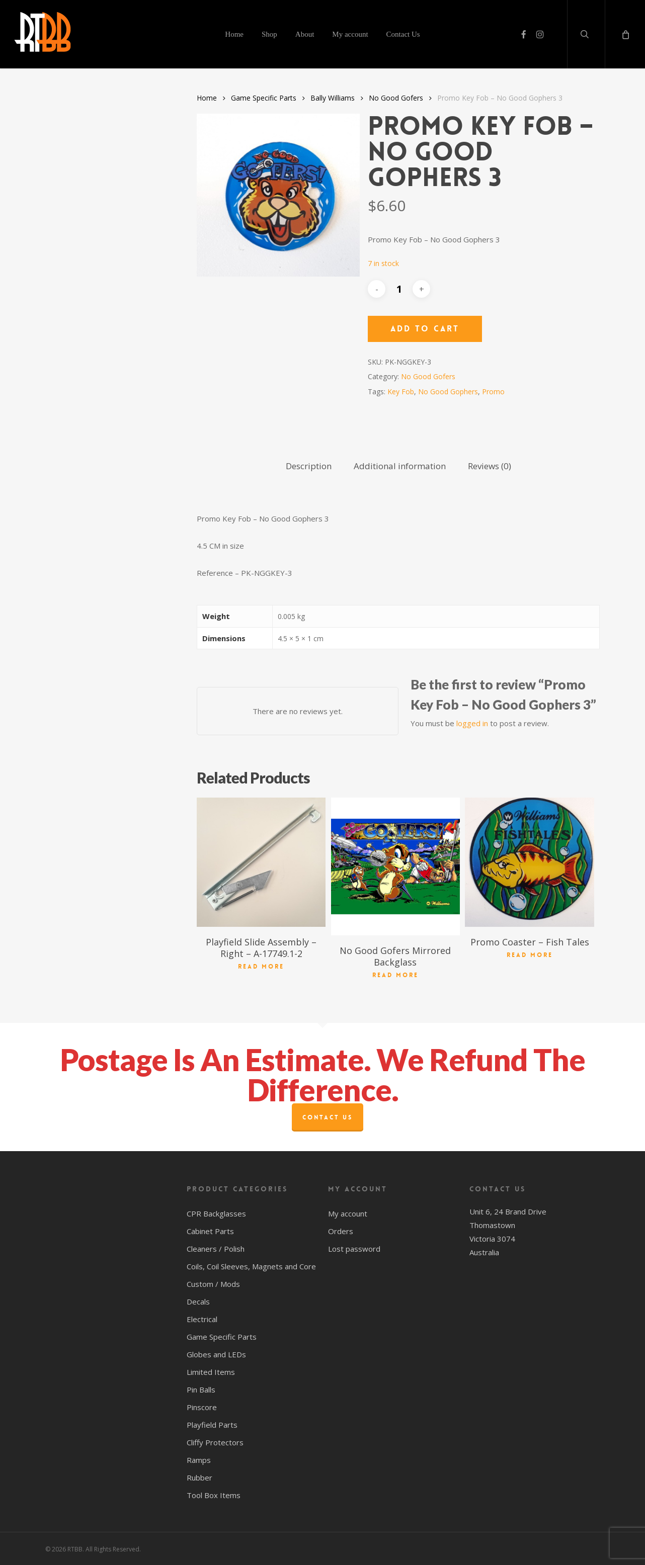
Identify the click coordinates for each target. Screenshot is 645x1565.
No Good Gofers (396, 98)
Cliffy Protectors (215, 1442)
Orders (340, 1231)
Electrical (202, 1319)
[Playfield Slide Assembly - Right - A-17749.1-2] (261, 862)
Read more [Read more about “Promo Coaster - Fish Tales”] (530, 955)
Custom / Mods (213, 1284)
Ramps (199, 1460)
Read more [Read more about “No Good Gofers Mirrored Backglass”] (395, 975)
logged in (472, 723)
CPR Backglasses (216, 1213)
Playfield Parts (212, 1425)
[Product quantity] (399, 289)
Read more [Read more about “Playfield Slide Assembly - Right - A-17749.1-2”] (261, 967)
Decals (198, 1301)
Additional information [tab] (400, 466)
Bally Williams (332, 98)
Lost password (354, 1249)
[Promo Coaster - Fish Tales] (529, 862)
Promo (493, 391)
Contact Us (327, 1117)
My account (347, 1213)
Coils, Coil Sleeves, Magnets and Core (251, 1266)
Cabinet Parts (210, 1231)
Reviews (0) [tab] (489, 466)
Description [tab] (309, 466)
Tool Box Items (213, 1495)
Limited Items (211, 1372)
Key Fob (400, 391)
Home (207, 98)
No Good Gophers (448, 391)
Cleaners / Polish (216, 1249)
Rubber (199, 1477)
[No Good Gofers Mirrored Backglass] (395, 866)
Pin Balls (201, 1389)
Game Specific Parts (263, 98)
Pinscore (202, 1407)
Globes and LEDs (216, 1354)
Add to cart (424, 328)
